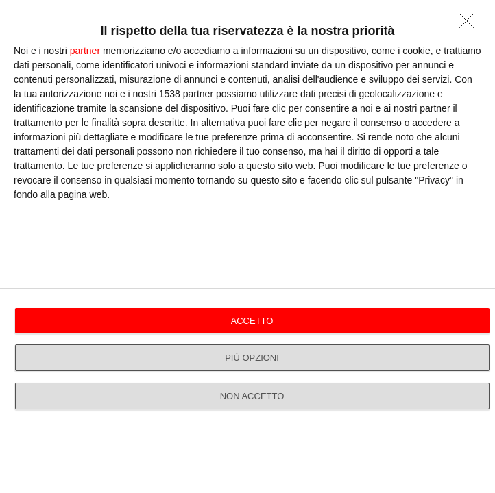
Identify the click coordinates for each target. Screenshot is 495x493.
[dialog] (247, 246)
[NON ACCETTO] (470, 25)
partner (85, 50)
